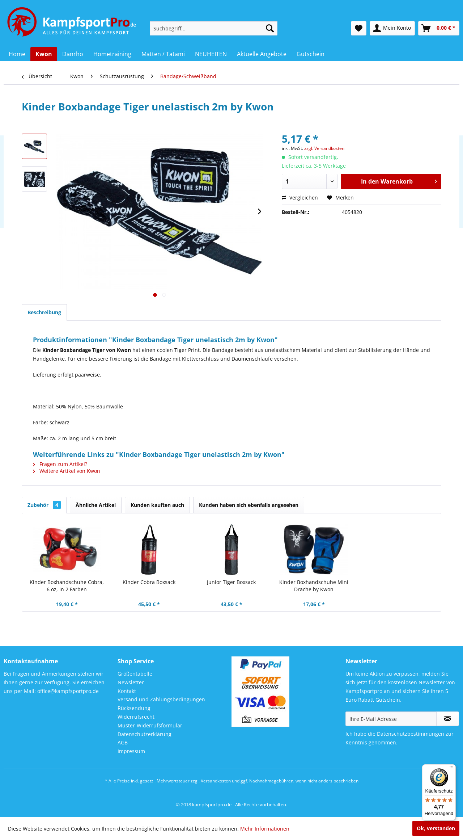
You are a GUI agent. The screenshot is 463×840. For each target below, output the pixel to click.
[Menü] (451, 768)
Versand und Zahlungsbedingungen (161, 699)
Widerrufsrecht (136, 716)
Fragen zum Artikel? (60, 464)
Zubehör (44, 504)
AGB (123, 742)
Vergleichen (300, 197)
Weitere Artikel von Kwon (66, 470)
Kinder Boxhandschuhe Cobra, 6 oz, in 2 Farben (67, 586)
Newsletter (131, 682)
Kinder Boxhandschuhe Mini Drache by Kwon (313, 586)
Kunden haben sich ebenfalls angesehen (248, 504)
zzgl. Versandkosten (324, 148)
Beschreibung (44, 312)
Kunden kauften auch (157, 504)
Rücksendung (134, 708)
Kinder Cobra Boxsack (149, 582)
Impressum (131, 751)
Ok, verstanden (436, 828)
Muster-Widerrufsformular (150, 725)
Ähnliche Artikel (96, 504)
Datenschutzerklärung (144, 734)
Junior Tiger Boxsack (231, 582)
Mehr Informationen (264, 828)
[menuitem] (213, 28)
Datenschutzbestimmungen (410, 733)
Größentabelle (135, 673)
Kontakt (127, 691)
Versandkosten (216, 781)
